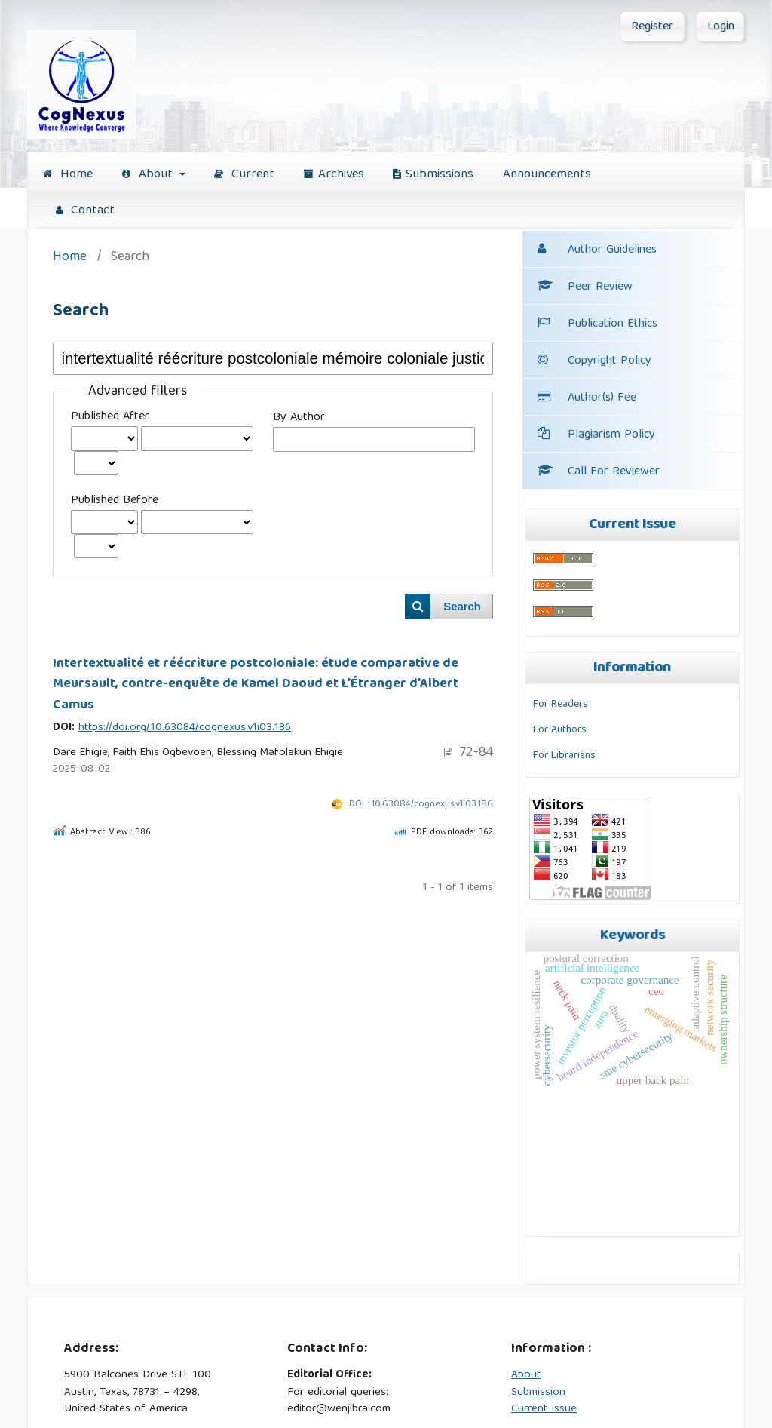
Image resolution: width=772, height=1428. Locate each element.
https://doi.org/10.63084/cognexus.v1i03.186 (184, 728)
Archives (334, 175)
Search (462, 606)
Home (68, 175)
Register (652, 27)
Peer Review (585, 287)
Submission (538, 1392)
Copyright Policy (609, 361)
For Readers (560, 705)
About (149, 175)
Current (244, 175)
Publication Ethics (597, 324)
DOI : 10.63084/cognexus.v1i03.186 (421, 804)
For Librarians (564, 756)
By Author (299, 418)
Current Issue (544, 1409)
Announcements (547, 175)
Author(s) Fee (602, 398)
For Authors (560, 730)
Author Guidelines (612, 250)
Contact (85, 211)
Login (720, 27)
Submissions (433, 175)
